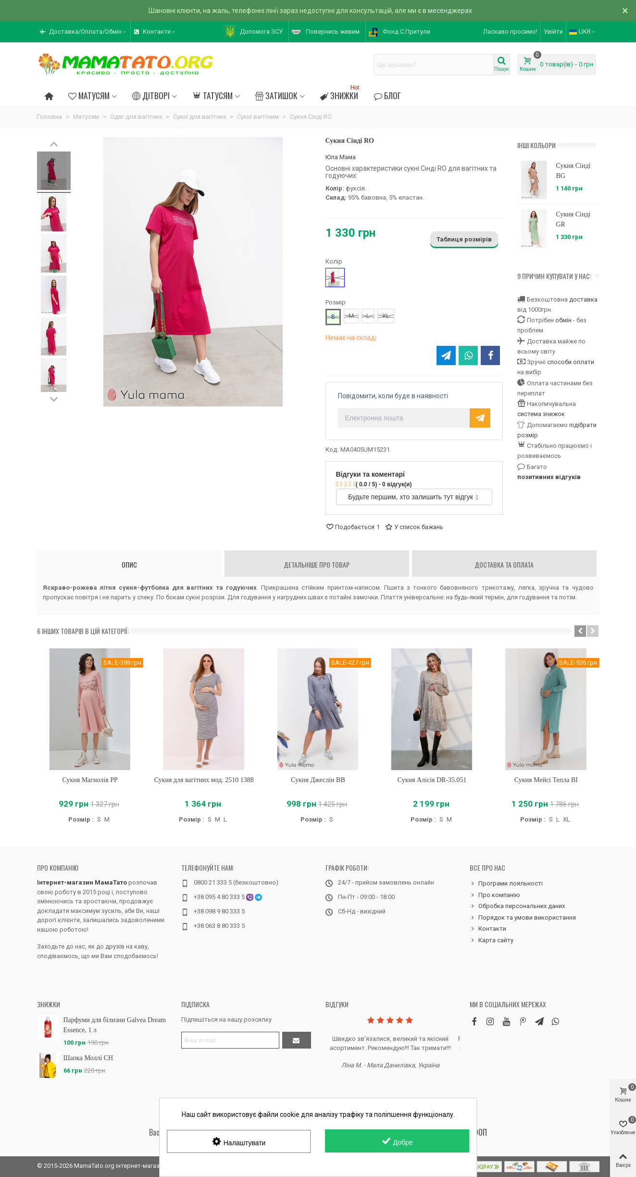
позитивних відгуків (549, 477)
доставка (583, 299)
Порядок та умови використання (523, 918)
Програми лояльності (506, 883)
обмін (563, 320)
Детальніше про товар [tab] (316, 564)
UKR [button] (583, 31)
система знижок (541, 414)
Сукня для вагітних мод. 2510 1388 (204, 780)
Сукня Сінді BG (573, 170)
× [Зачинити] (625, 10)
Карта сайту (491, 940)
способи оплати (570, 362)
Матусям (89, 95)
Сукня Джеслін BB (318, 780)
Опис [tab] (129, 564)
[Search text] (433, 64)
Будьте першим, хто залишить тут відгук (413, 497)
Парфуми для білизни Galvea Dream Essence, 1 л (114, 1025)
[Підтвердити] (296, 1040)
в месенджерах (447, 10)
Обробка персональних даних (517, 906)
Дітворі (151, 95)
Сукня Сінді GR (573, 219)
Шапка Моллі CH (88, 1058)
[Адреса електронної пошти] (230, 1040)
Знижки (340, 94)
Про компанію (57, 867)
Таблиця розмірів (464, 239)
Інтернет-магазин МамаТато (82, 882)
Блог (387, 95)
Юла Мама (340, 157)
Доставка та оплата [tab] (504, 564)
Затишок (276, 95)
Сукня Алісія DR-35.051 (432, 780)
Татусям (212, 95)
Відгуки (337, 1004)
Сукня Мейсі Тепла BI (546, 780)
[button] (83, 31)
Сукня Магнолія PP (89, 780)
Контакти (488, 929)
